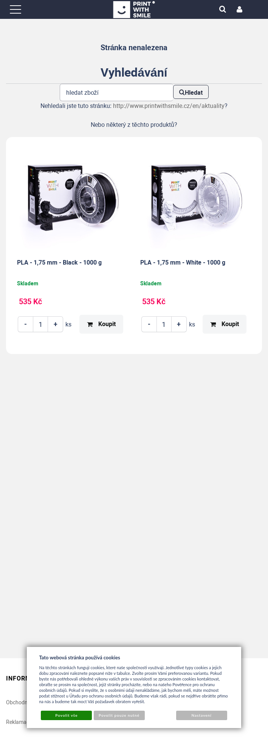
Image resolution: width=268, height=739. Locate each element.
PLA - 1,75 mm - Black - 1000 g (59, 262)
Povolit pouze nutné (119, 715)
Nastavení (201, 715)
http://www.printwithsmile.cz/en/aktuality (169, 105)
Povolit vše (66, 715)
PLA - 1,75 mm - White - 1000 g (182, 262)
